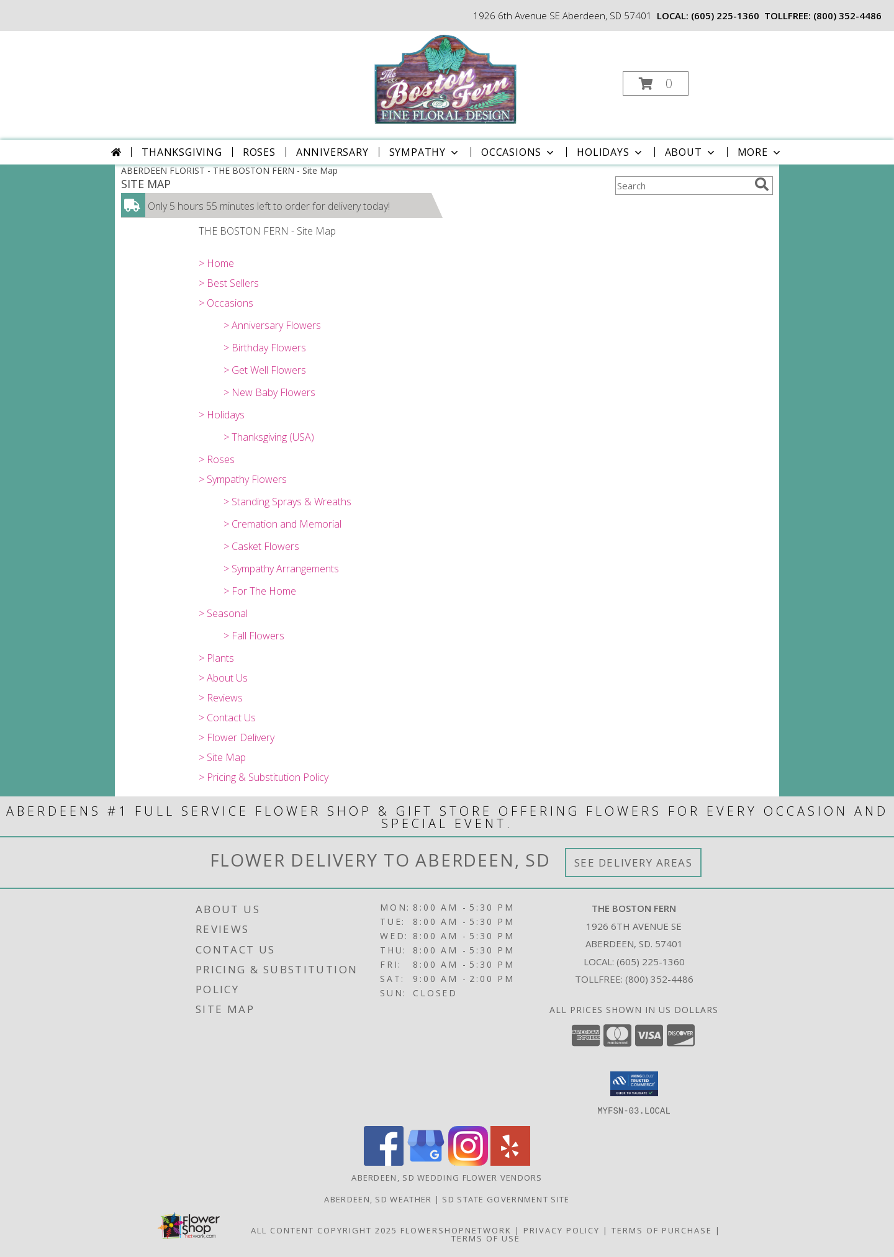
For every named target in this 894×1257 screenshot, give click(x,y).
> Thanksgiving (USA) (269, 437)
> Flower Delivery (236, 737)
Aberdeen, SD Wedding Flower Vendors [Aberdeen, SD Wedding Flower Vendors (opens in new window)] (447, 1177)
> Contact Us (227, 717)
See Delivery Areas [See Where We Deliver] (633, 862)
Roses (259, 152)
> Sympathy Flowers (243, 479)
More (760, 152)
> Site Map (222, 757)
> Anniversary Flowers (272, 325)
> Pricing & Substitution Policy (263, 777)
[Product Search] (682, 185)
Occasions (518, 152)
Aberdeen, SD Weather (377, 1198)
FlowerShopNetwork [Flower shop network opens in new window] (456, 1229)
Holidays (610, 152)
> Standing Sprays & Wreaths (287, 501)
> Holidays (222, 414)
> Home (216, 263)
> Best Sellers (229, 283)
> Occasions (226, 303)
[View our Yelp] (510, 1162)
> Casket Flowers (261, 546)
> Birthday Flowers (265, 347)
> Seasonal (223, 613)
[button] (656, 83)
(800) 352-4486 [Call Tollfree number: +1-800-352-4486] (659, 979)
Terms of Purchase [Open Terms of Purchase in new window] (662, 1229)
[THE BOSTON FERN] (446, 80)
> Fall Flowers (254, 635)
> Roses (217, 459)
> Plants (216, 658)
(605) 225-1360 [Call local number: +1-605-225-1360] (725, 15)
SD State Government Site (505, 1198)
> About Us (223, 678)
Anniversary (332, 152)
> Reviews (221, 698)
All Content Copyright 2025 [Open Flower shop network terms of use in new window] (324, 1229)
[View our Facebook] (384, 1162)
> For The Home (260, 591)
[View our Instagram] (468, 1162)
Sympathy (425, 152)
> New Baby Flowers (269, 392)
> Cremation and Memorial (282, 524)
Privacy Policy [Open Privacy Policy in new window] (561, 1229)
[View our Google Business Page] (426, 1162)
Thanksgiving (182, 152)
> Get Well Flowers (265, 370)
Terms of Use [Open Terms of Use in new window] (485, 1237)
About (691, 152)
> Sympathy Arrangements (281, 568)
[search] (761, 184)
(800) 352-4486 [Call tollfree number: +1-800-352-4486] (847, 15)
